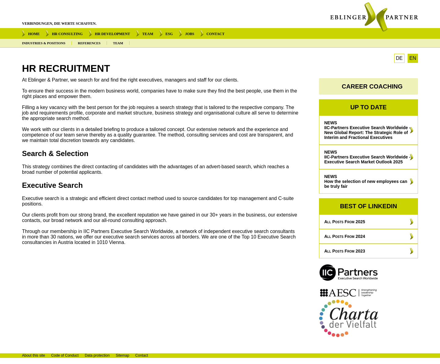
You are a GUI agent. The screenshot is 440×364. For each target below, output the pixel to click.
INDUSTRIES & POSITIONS (43, 43)
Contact (141, 355)
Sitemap (122, 355)
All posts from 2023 (344, 251)
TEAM (147, 34)
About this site (33, 355)
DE (399, 58)
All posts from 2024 (344, 236)
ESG (169, 34)
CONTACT (216, 34)
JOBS (189, 34)
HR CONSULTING (67, 34)
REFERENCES (89, 43)
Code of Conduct (65, 355)
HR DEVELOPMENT (112, 34)
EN (412, 58)
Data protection (97, 355)
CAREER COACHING (372, 86)
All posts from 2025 (344, 221)
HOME (34, 34)
